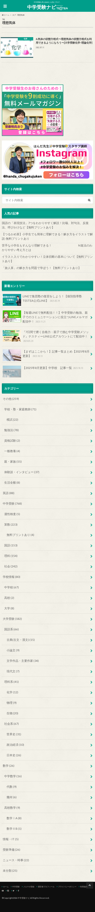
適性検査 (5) (12, 514)
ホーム (6, 886)
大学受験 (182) (12, 618)
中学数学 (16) (13, 776)
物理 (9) (12, 702)
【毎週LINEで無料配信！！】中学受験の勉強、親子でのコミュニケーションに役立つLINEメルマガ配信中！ (45, 317)
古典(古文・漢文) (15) (21, 639)
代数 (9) (12, 786)
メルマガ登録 (28, 886)
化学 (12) (12, 692)
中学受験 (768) (12, 503)
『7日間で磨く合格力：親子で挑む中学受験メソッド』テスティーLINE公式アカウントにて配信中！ (46, 336)
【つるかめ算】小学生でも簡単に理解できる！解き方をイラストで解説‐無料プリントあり (47, 236)
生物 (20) (12, 713)
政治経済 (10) (15, 744)
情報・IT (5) (11, 839)
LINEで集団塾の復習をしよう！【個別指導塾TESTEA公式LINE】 (42, 300)
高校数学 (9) (12, 807)
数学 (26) (8, 765)
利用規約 (83, 886)
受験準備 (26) (11, 849)
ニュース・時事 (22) (16, 860)
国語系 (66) (11, 629)
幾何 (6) (12, 797)
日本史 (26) (14, 755)
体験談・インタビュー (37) (21, 472)
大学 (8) (9, 608)
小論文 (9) (13, 650)
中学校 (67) (11, 587)
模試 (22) (12, 419)
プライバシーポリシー (67, 886)
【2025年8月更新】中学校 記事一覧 (43, 369)
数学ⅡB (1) (14, 828)
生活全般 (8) (12, 482)
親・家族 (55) (13, 461)
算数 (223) (10, 524)
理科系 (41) (11, 681)
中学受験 (16, 886)
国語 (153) (10, 545)
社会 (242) (10, 566)
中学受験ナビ (47, 7)
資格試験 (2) (12, 440)
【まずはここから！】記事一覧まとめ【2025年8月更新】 (46, 355)
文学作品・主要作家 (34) (23, 660)
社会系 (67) (11, 723)
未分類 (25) (10, 870)
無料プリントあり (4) (20, 534)
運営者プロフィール (46, 886)
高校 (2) (9, 597)
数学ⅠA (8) (14, 818)
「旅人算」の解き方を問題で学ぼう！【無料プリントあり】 (41, 268)
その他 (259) (11, 398)
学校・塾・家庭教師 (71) (20, 409)
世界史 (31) (14, 734)
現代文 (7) (13, 671)
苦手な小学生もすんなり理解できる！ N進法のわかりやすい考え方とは (47, 247)
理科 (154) (10, 555)
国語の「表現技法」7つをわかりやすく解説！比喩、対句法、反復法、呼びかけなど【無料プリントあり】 (45, 225)
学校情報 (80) (11, 576)
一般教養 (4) (12, 451)
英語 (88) (8, 493)
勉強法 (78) (11, 430)
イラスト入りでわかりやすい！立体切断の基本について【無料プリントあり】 (47, 259)
